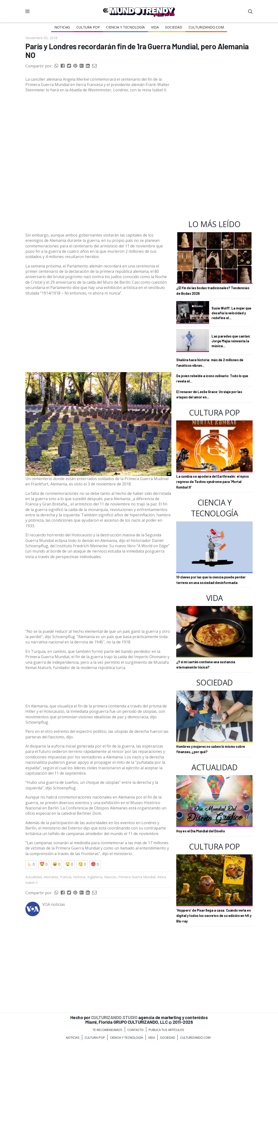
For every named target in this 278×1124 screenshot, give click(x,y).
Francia (65, 958)
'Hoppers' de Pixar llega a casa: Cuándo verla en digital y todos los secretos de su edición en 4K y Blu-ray (213, 915)
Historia (79, 958)
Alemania (51, 958)
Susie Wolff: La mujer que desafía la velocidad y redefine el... (231, 313)
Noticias (62, 27)
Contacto (135, 1111)
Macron (110, 958)
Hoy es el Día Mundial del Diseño (200, 831)
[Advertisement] (98, 212)
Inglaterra (94, 958)
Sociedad (173, 27)
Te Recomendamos (107, 1111)
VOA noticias (53, 985)
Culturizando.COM (206, 27)
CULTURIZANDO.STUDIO (114, 1099)
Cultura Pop (88, 27)
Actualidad (33, 958)
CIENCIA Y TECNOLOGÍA (125, 27)
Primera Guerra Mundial (136, 958)
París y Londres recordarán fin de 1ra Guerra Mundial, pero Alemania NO (137, 51)
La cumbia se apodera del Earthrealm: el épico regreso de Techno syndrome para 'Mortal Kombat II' (212, 481)
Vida (155, 27)
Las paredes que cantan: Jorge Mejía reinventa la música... (231, 341)
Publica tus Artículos (166, 1111)
